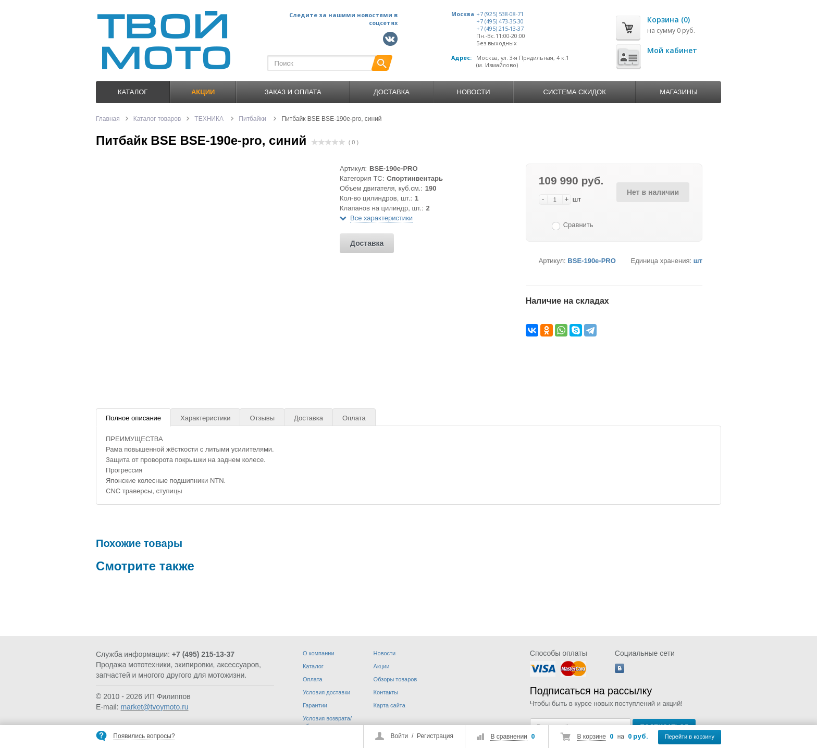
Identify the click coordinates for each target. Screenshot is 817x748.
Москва (462, 14)
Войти (399, 736)
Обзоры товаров (395, 679)
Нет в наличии (653, 192)
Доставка (392, 92)
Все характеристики (381, 218)
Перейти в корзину (689, 736)
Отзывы (262, 418)
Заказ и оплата (293, 92)
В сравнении (508, 736)
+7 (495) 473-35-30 (500, 21)
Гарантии (315, 705)
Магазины (678, 92)
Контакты (386, 692)
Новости (473, 92)
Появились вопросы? (144, 736)
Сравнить (578, 225)
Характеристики (205, 418)
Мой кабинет (672, 50)
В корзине (591, 736)
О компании (319, 653)
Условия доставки (326, 692)
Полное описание (133, 418)
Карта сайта (389, 705)
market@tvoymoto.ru (154, 707)
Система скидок (574, 92)
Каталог (132, 92)
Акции (382, 666)
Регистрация (435, 736)
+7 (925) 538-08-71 (500, 14)
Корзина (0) (668, 19)
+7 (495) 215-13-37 (500, 28)
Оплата (354, 418)
